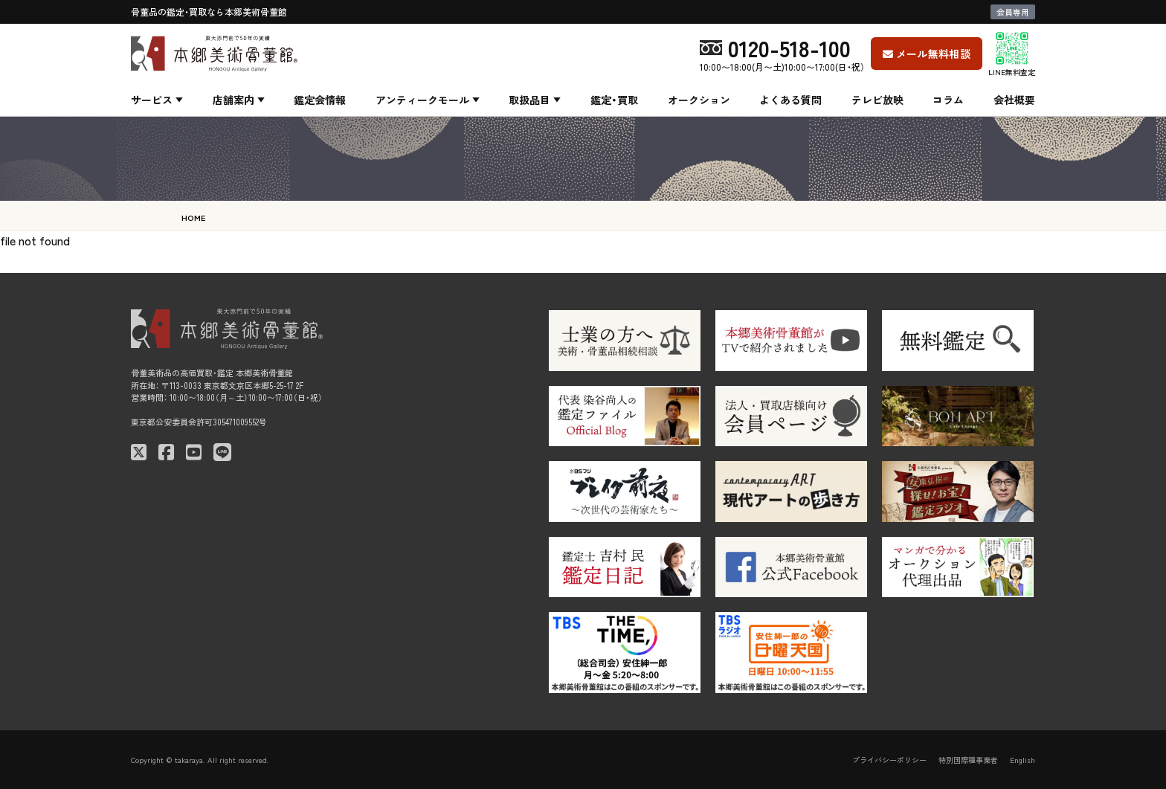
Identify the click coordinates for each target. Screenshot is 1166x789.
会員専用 (1012, 12)
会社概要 (1014, 99)
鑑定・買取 (614, 99)
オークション (699, 99)
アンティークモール (422, 99)
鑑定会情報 (320, 99)
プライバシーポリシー (889, 759)
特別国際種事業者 (968, 759)
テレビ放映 (877, 99)
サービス (152, 99)
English (1022, 759)
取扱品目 (529, 99)
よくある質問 (790, 99)
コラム (948, 99)
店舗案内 (233, 99)
